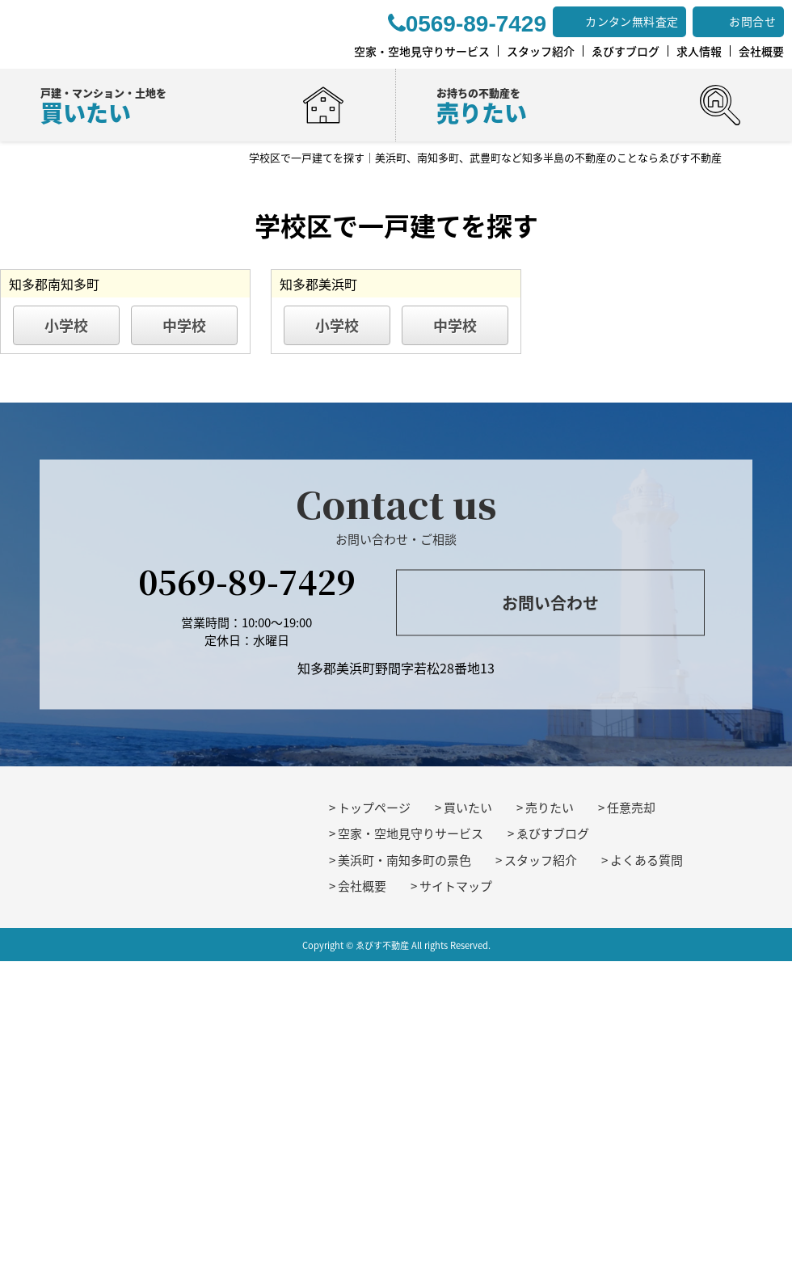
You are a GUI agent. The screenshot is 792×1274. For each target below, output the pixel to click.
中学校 (184, 325)
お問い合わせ (550, 602)
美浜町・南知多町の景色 (404, 860)
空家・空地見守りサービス (410, 833)
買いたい (468, 807)
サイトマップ (455, 886)
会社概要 (362, 886)
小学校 (66, 325)
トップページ (374, 807)
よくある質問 (646, 860)
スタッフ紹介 (540, 860)
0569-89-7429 (247, 580)
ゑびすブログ (552, 833)
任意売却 (631, 807)
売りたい (549, 807)
